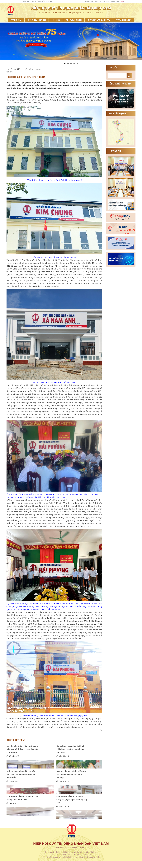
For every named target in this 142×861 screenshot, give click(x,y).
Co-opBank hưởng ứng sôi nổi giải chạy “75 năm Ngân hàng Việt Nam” (70, 749)
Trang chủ (16, 20)
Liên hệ (98, 1)
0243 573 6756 (127, 232)
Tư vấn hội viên (123, 20)
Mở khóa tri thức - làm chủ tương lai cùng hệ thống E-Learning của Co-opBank (22, 749)
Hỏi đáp (122, 227)
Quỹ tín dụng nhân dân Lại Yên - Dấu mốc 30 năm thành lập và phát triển (22, 774)
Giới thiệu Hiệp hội (36, 20)
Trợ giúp (106, 1)
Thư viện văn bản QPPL (99, 20)
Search (129, 75)
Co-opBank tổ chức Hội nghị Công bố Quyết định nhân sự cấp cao (71, 799)
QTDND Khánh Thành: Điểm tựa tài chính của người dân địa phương (71, 774)
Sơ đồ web (115, 1)
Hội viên (56, 20)
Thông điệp (89, 1)
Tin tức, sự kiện (74, 20)
